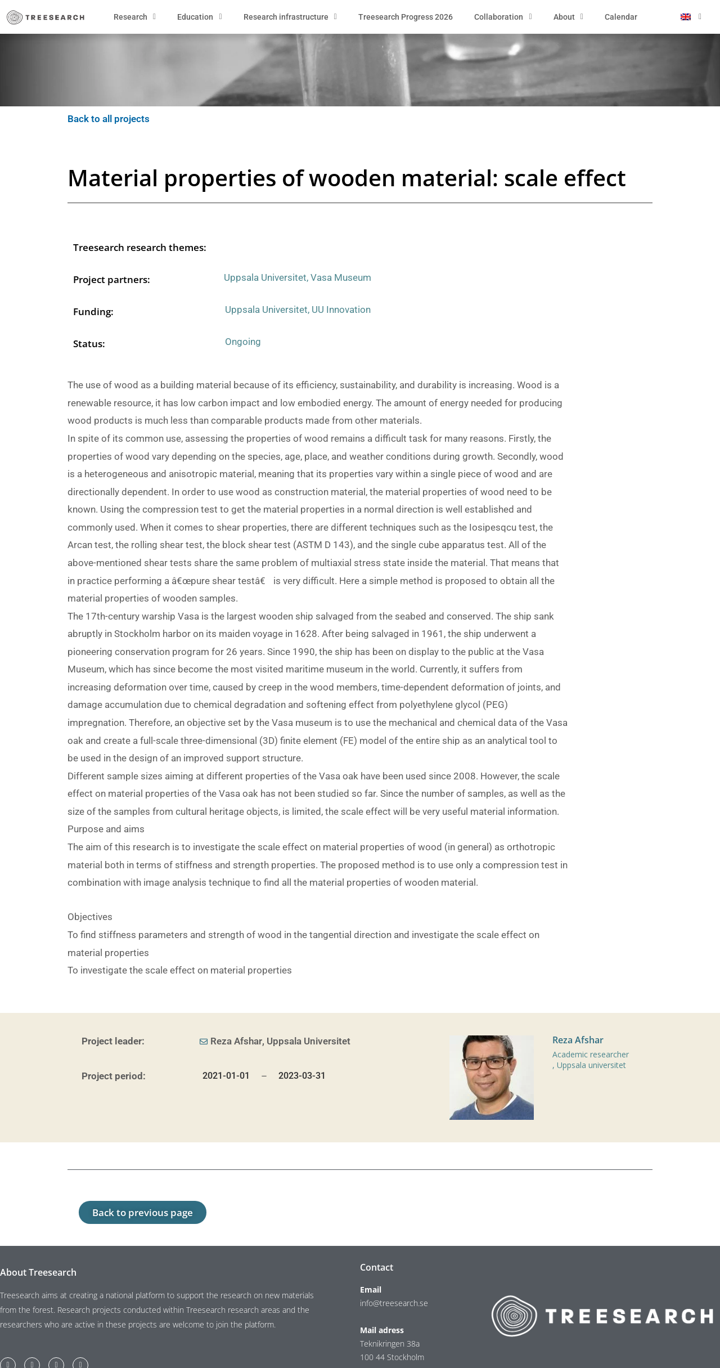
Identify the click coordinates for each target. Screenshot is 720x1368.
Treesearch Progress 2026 (405, 16)
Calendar (621, 16)
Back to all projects (110, 118)
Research (135, 16)
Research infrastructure (290, 16)
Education (199, 16)
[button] (142, 1212)
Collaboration (503, 16)
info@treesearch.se (394, 1303)
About (568, 16)
